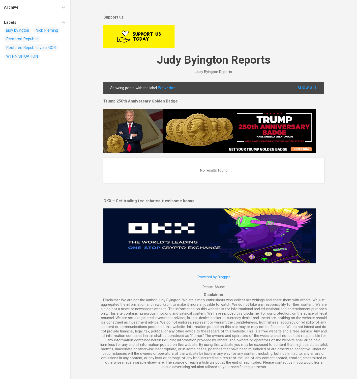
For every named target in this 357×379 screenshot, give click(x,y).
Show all (307, 88)
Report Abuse (214, 287)
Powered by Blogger (214, 277)
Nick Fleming (46, 30)
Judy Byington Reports (213, 59)
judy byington (17, 30)
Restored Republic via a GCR (31, 47)
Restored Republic (22, 39)
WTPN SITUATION (22, 56)
